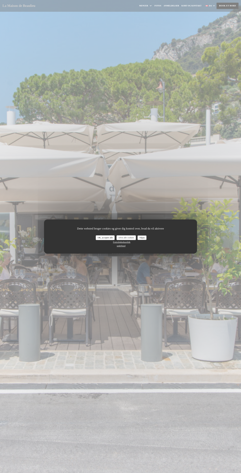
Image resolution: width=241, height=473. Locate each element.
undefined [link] (121, 246)
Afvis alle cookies (126, 237)
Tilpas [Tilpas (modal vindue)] (142, 237)
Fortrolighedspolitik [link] (121, 242)
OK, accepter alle (105, 237)
